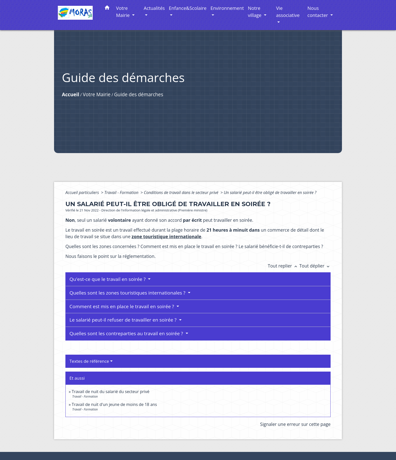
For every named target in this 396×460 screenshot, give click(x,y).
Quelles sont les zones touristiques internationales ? (128, 292)
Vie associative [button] (288, 11)
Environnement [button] (227, 8)
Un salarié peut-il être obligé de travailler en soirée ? (270, 192)
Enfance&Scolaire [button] (188, 8)
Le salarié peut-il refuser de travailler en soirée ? (123, 320)
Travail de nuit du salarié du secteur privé (110, 391)
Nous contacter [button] (318, 11)
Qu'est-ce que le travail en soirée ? (108, 279)
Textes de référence (89, 361)
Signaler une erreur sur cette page (295, 424)
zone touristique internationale (166, 236)
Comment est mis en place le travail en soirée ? (122, 306)
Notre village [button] (255, 11)
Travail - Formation (121, 192)
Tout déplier (315, 266)
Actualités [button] (154, 8)
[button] (107, 8)
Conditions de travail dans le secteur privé (181, 192)
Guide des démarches (138, 94)
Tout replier (283, 266)
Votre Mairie (97, 94)
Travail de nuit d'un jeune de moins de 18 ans (114, 404)
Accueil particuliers (82, 192)
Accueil (70, 94)
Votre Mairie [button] (123, 11)
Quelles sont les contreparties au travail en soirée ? (126, 333)
